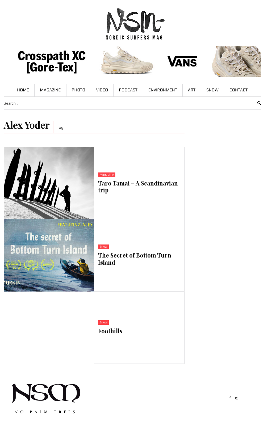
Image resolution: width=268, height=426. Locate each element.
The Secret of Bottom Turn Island (134, 258)
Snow (103, 246)
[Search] (259, 103)
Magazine (107, 174)
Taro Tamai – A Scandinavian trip (138, 186)
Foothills (110, 331)
